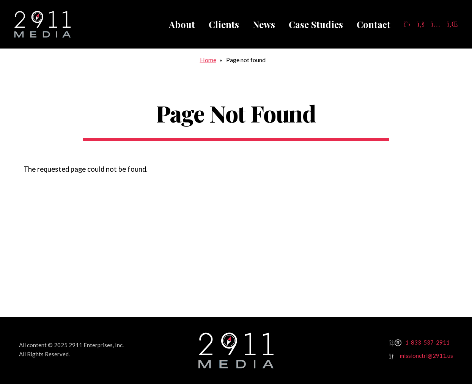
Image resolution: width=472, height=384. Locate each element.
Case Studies (316, 24)
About (182, 24)
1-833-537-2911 (427, 342)
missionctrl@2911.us (426, 355)
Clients (224, 24)
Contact (373, 24)
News (264, 24)
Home (208, 59)
